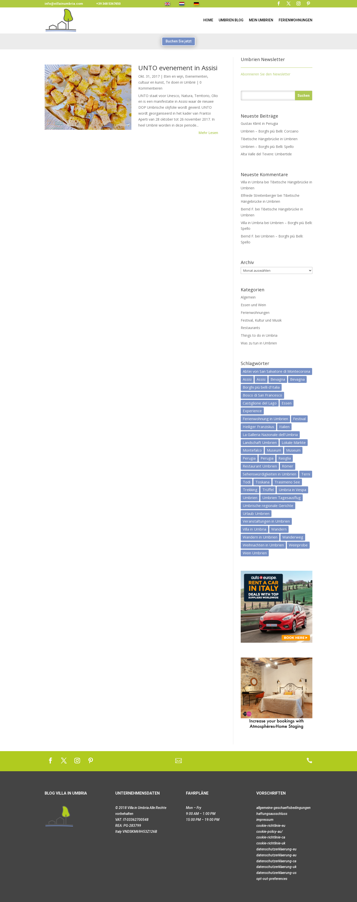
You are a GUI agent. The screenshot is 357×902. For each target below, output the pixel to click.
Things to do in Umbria (259, 335)
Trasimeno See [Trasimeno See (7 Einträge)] (287, 481)
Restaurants (250, 327)
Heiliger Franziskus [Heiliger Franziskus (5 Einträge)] (258, 426)
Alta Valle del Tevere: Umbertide (266, 154)
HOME (208, 20)
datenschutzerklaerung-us (276, 873)
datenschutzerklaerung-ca (276, 861)
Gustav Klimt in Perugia (259, 123)
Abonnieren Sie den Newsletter (265, 74)
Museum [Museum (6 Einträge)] (274, 450)
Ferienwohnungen (295, 20)
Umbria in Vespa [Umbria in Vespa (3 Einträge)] (292, 489)
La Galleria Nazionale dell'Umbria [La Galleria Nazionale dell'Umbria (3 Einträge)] (270, 434)
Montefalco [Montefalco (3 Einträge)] (252, 450)
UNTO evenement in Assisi (177, 67)
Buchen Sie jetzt (178, 41)
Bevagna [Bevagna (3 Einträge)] (277, 379)
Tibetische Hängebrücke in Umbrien (269, 138)
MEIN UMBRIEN (261, 20)
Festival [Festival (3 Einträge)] (299, 418)
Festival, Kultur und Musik (261, 320)
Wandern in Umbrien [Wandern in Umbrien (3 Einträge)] (260, 537)
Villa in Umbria (252, 182)
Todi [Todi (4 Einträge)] (246, 481)
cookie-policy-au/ (269, 832)
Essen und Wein (253, 304)
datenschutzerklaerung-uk (276, 867)
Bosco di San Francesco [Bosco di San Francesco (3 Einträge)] (262, 395)
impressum (264, 820)
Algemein (248, 297)
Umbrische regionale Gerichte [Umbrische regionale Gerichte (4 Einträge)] (268, 505)
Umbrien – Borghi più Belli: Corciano (269, 131)
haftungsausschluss (271, 814)
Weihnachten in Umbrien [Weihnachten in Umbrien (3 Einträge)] (263, 544)
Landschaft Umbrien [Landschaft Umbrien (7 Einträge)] (260, 442)
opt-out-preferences (271, 879)
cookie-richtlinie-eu (270, 826)
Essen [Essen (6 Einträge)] (287, 403)
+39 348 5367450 (108, 3)
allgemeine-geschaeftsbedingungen (283, 808)
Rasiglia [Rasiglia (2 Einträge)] (284, 458)
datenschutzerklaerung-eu (276, 849)
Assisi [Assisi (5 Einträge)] (247, 379)
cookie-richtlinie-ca (270, 837)
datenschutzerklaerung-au (276, 855)
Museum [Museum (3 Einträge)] (293, 450)
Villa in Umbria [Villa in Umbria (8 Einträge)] (254, 529)
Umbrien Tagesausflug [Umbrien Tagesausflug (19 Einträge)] (281, 497)
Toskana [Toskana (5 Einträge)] (262, 481)
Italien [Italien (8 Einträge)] (284, 426)
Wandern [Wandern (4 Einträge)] (279, 529)
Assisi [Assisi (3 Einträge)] (261, 379)
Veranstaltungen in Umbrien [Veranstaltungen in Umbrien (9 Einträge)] (266, 521)
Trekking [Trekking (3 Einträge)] (250, 489)
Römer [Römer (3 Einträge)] (287, 466)
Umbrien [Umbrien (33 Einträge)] (250, 497)
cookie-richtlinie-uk (270, 843)
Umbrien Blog (231, 20)
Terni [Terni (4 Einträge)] (305, 473)
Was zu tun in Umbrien (259, 343)
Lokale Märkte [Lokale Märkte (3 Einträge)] (294, 442)
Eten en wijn (173, 76)
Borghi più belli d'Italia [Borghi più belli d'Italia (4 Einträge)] (261, 387)
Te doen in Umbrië (181, 82)
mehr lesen (208, 132)
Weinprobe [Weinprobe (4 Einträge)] (298, 544)
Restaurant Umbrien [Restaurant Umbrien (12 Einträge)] (260, 466)
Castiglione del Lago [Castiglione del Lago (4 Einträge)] (260, 403)
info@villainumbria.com (64, 3)
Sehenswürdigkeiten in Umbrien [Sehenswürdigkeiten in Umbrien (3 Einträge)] (269, 473)
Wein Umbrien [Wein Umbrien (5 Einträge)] (255, 552)
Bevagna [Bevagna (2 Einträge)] (297, 379)
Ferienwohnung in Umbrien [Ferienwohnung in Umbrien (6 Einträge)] (265, 418)
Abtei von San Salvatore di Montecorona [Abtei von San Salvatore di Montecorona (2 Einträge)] (276, 371)
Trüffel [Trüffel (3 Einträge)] (268, 489)
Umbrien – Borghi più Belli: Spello (267, 146)
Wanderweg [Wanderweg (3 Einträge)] (292, 537)
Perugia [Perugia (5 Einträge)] (249, 458)
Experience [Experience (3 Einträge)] (252, 410)
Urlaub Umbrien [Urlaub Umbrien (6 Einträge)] (256, 513)
